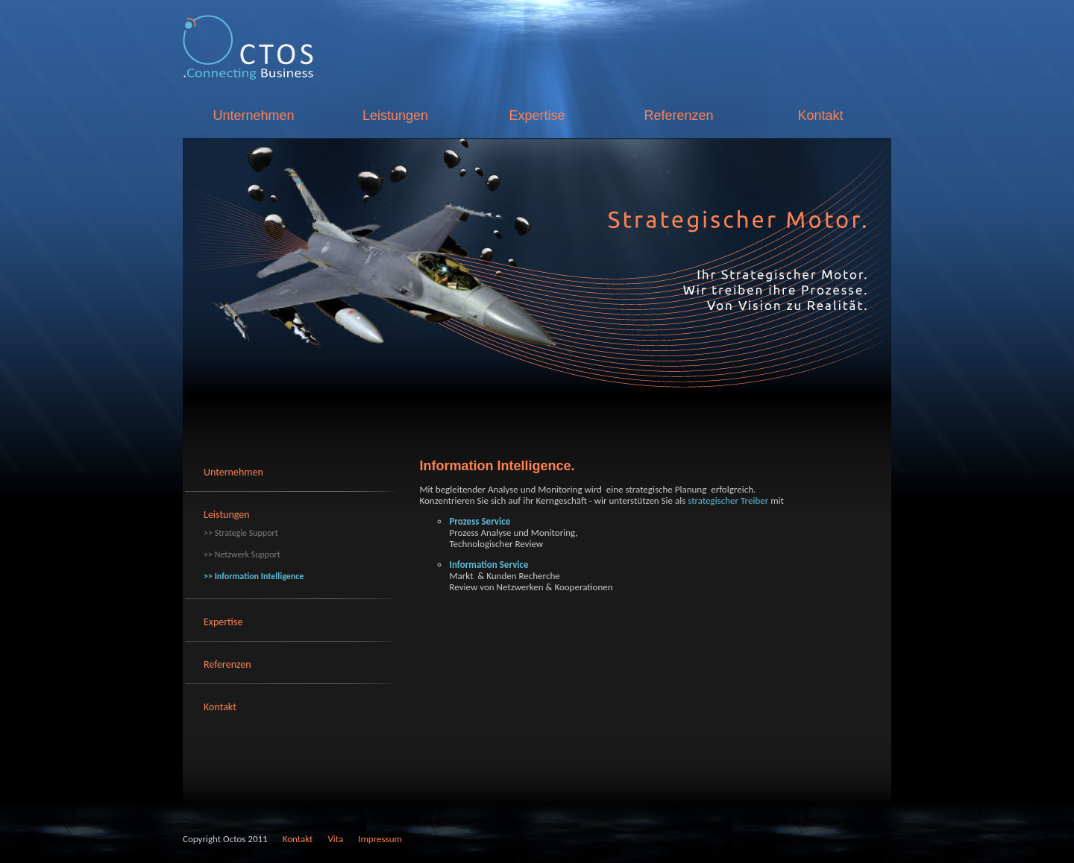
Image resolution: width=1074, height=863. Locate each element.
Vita (335, 838)
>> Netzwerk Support (242, 554)
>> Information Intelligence (254, 576)
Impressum (380, 838)
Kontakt (820, 115)
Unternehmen (253, 115)
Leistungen (395, 115)
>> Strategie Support (241, 533)
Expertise (537, 115)
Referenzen (678, 115)
